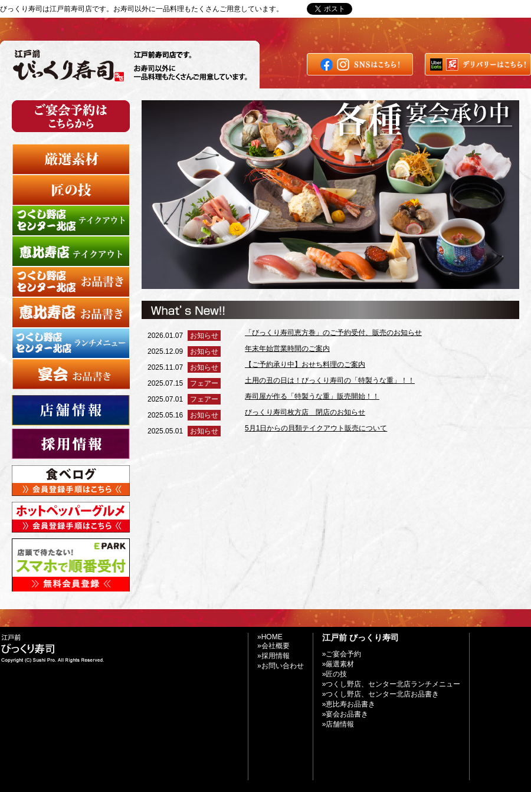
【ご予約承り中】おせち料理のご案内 (305, 364)
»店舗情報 (338, 724)
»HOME (270, 637)
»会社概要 (273, 646)
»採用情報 (273, 656)
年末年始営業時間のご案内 (287, 348)
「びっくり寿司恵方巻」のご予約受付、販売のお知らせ (333, 332)
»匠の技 (335, 674)
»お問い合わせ (421, 9)
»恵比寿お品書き (349, 704)
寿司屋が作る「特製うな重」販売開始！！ (312, 396)
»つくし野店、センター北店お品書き (381, 694)
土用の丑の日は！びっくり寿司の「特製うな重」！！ (330, 380)
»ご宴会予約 (342, 654)
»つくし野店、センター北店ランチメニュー (391, 684)
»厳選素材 (338, 664)
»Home (376, 9)
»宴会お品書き (345, 714)
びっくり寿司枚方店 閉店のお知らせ (305, 412)
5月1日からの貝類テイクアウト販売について (316, 428)
